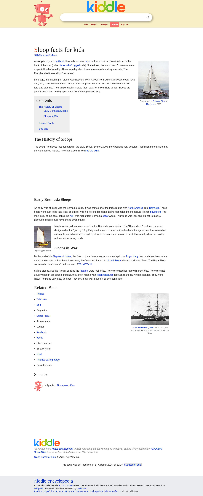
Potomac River (159, 101)
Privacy (68, 491)
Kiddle (37, 491)
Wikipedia (38, 488)
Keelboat (41, 332)
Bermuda (154, 208)
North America (135, 208)
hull (72, 216)
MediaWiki (81, 488)
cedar (105, 216)
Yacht (40, 337)
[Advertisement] (101, 36)
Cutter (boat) (43, 316)
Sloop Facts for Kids (45, 457)
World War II (85, 264)
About (58, 491)
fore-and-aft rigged (70, 65)
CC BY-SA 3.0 (65, 485)
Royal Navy (132, 256)
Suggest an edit (132, 464)
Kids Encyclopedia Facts (45, 55)
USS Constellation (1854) (142, 327)
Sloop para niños (66, 385)
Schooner (42, 299)
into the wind (92, 150)
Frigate (40, 294)
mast (87, 61)
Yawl (39, 354)
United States (114, 260)
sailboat (60, 61)
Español (124, 24)
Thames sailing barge (48, 359)
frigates (84, 270)
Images (94, 24)
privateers (155, 212)
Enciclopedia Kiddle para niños (104, 491)
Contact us (81, 491)
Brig (39, 305)
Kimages (104, 24)
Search (148, 17)
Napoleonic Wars (62, 256)
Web (86, 24)
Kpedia (115, 24)
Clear (141, 17)
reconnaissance (105, 275)
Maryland (150, 104)
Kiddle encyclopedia (62, 448)
